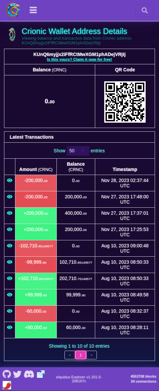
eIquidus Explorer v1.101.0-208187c (79, 379)
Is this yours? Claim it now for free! (79, 59)
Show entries (79, 151)
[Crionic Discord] (29, 373)
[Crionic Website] (41, 373)
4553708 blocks (143, 376)
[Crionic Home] (13, 10)
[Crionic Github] (6, 373)
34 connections (143, 381)
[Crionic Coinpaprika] (7, 384)
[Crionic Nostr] (17, 373)
